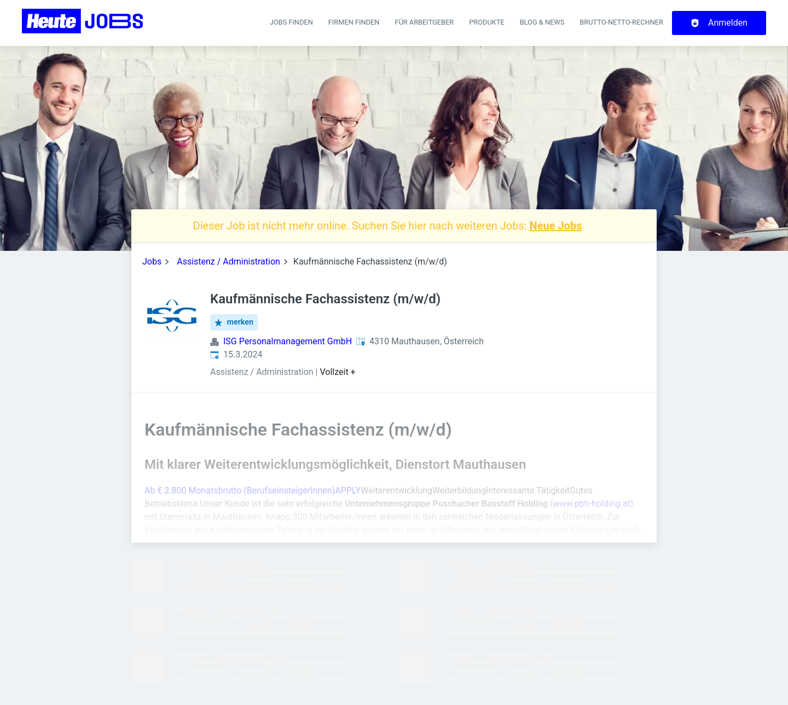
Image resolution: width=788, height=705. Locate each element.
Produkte (486, 22)
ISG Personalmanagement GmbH (287, 341)
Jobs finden (291, 22)
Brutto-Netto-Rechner (621, 22)
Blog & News (542, 22)
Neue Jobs (556, 225)
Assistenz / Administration (228, 261)
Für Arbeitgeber (424, 22)
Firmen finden (354, 22)
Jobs (151, 261)
